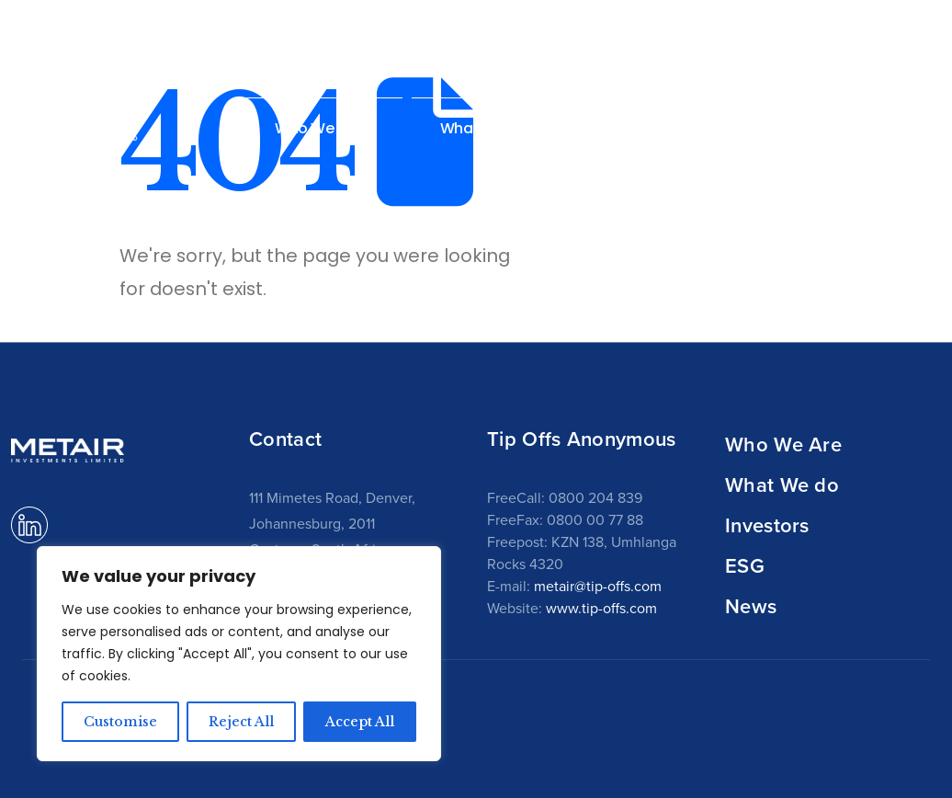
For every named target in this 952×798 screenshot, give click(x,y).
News (876, 128)
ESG (745, 565)
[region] (239, 653)
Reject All (241, 721)
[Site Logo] (69, 125)
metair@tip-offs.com (598, 586)
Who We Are (783, 444)
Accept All (359, 721)
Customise (120, 721)
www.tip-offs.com (601, 608)
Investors (767, 525)
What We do (782, 484)
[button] (941, 127)
